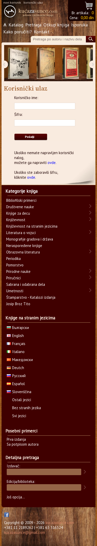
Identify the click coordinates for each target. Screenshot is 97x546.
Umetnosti (14, 290)
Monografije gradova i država (29, 239)
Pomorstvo (15, 265)
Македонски (20, 359)
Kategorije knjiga (21, 191)
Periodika (13, 258)
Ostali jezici (21, 399)
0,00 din (87, 17)
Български (18, 327)
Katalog (16, 25)
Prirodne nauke (18, 271)
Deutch (15, 367)
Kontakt (41, 32)
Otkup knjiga (56, 25)
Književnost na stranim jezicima (31, 226)
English (15, 335)
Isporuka (79, 25)
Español (16, 383)
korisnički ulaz (33, 2)
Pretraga (33, 25)
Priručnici (13, 277)
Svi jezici (19, 415)
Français (16, 343)
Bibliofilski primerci (21, 200)
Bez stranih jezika (26, 407)
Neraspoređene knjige (24, 245)
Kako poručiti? (17, 32)
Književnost (15, 219)
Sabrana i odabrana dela (25, 284)
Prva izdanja (16, 439)
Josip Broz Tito (18, 303)
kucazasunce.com (60, 522)
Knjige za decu (18, 213)
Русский (16, 375)
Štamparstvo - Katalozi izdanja (30, 297)
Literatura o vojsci (21, 232)
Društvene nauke (20, 206)
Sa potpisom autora (23, 444)
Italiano (16, 351)
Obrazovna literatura (23, 252)
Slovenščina (19, 391)
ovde (52, 162)
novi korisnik (12, 2)
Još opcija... (16, 497)
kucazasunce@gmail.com (24, 532)
